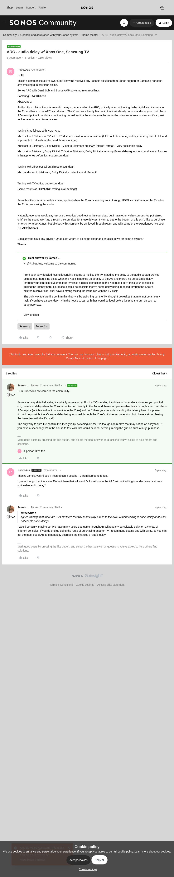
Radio (42, 7)
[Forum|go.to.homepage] (43, 23)
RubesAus (23, 69)
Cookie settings (85, 584)
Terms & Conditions (61, 584)
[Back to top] (166, 579)
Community (10, 34)
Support (31, 7)
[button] (4, 23)
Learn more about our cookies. (152, 851)
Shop (10, 7)
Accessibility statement (111, 584)
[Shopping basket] (162, 8)
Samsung (25, 326)
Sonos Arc (42, 326)
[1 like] (31, 451)
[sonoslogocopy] (87, 7)
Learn (19, 7)
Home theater (90, 34)
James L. (23, 385)
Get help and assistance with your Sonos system (49, 34)
